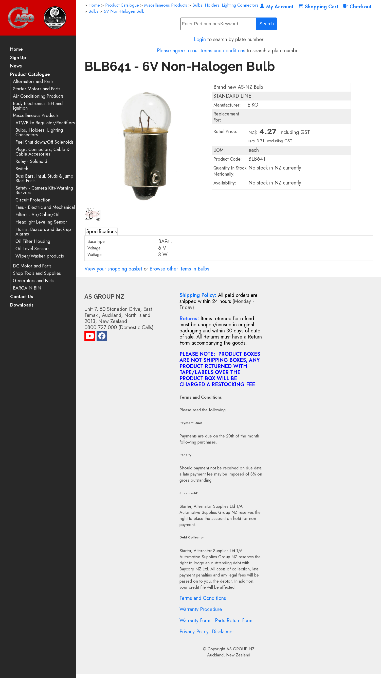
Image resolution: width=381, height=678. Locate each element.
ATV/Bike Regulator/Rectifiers (45, 123)
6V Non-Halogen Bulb (124, 11)
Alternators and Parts (33, 81)
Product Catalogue (30, 74)
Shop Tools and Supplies (37, 273)
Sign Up (18, 58)
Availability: (224, 183)
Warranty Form (194, 620)
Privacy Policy (194, 631)
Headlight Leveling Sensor (41, 222)
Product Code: (227, 159)
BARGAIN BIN (27, 288)
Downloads (21, 305)
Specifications (101, 231)
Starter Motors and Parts (36, 89)
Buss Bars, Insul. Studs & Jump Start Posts (44, 178)
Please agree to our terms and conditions (201, 50)
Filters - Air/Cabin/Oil (37, 214)
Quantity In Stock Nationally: (229, 171)
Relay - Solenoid (31, 161)
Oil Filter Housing (32, 241)
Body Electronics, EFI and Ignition (38, 106)
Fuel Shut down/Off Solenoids (44, 142)
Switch (21, 168)
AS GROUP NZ (240, 649)
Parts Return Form (233, 620)
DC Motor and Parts (32, 266)
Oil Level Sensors (32, 248)
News (16, 66)
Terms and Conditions (202, 598)
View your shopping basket (113, 269)
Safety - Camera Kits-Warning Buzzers (44, 190)
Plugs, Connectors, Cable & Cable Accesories (42, 152)
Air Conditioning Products (38, 96)
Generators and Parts (33, 280)
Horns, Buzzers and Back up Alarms (43, 231)
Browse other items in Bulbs (179, 269)
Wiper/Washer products (39, 256)
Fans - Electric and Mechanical (45, 207)
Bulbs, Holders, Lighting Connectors (39, 132)
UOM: (219, 150)
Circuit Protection (32, 200)
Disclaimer (223, 631)
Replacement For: (226, 117)
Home (16, 49)
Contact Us (21, 297)
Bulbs (93, 11)
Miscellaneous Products (36, 115)
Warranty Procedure (200, 609)
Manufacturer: (227, 105)
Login (200, 39)
